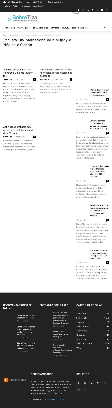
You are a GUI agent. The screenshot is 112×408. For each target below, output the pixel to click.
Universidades (23, 28)
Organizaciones (40, 28)
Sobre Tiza (7, 79)
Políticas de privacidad (21, 6)
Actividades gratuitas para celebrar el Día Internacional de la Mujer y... (18, 130)
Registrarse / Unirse (55, 2)
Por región (10, 28)
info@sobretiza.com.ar (54, 399)
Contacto (6, 6)
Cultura (65, 28)
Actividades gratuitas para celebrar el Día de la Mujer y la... (18, 72)
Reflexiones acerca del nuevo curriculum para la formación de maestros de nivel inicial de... (99, 210)
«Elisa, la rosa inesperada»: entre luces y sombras (60, 334)
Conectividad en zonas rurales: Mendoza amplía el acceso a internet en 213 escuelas (99, 171)
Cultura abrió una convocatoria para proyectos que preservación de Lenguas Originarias (61, 318)
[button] (105, 28)
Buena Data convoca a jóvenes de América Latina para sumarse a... (26, 345)
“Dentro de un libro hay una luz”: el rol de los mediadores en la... (99, 92)
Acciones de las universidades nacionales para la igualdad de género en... (56, 72)
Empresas (55, 28)
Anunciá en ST (38, 6)
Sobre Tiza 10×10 (79, 28)
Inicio (5, 35)
